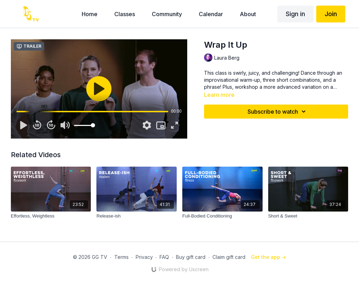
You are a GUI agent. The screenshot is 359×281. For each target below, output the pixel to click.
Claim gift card (228, 257)
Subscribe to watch (278, 111)
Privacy (144, 257)
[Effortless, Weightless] (51, 216)
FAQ (164, 257)
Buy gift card (190, 257)
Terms (121, 257)
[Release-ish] (136, 216)
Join (331, 14)
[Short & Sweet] (308, 216)
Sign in (295, 14)
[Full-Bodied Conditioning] (222, 216)
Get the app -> (268, 257)
